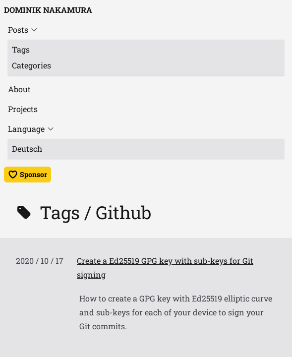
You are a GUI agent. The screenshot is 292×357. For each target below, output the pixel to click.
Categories (31, 65)
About (19, 89)
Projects (23, 109)
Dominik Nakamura (48, 9)
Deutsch (27, 148)
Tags (21, 49)
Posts (18, 29)
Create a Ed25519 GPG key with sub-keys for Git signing (165, 267)
